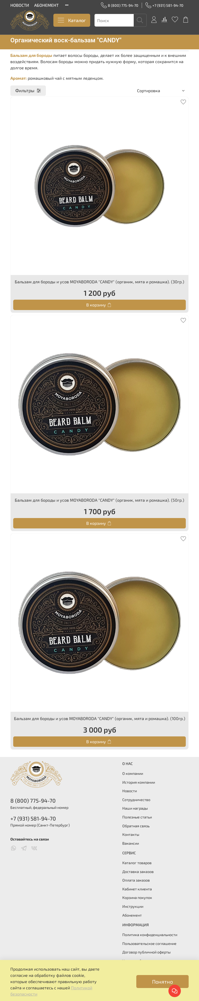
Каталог (72, 20)
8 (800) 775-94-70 (119, 5)
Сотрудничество (136, 799)
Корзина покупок (137, 897)
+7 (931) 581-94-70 (164, 5)
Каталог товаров (137, 863)
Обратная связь (136, 826)
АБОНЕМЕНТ (46, 5)
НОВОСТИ (19, 5)
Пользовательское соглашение (149, 943)
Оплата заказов (136, 880)
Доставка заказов (138, 871)
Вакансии (130, 843)
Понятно (162, 981)
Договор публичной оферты (146, 952)
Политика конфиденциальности (149, 934)
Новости (129, 791)
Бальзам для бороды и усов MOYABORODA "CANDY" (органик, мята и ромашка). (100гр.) (99, 718)
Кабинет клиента (137, 889)
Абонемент (132, 915)
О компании (132, 773)
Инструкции (132, 906)
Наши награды (135, 808)
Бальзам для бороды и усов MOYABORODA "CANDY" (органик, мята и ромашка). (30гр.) (99, 281)
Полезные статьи (137, 817)
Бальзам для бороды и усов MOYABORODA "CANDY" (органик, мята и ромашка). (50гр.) (99, 500)
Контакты (130, 834)
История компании (138, 782)
